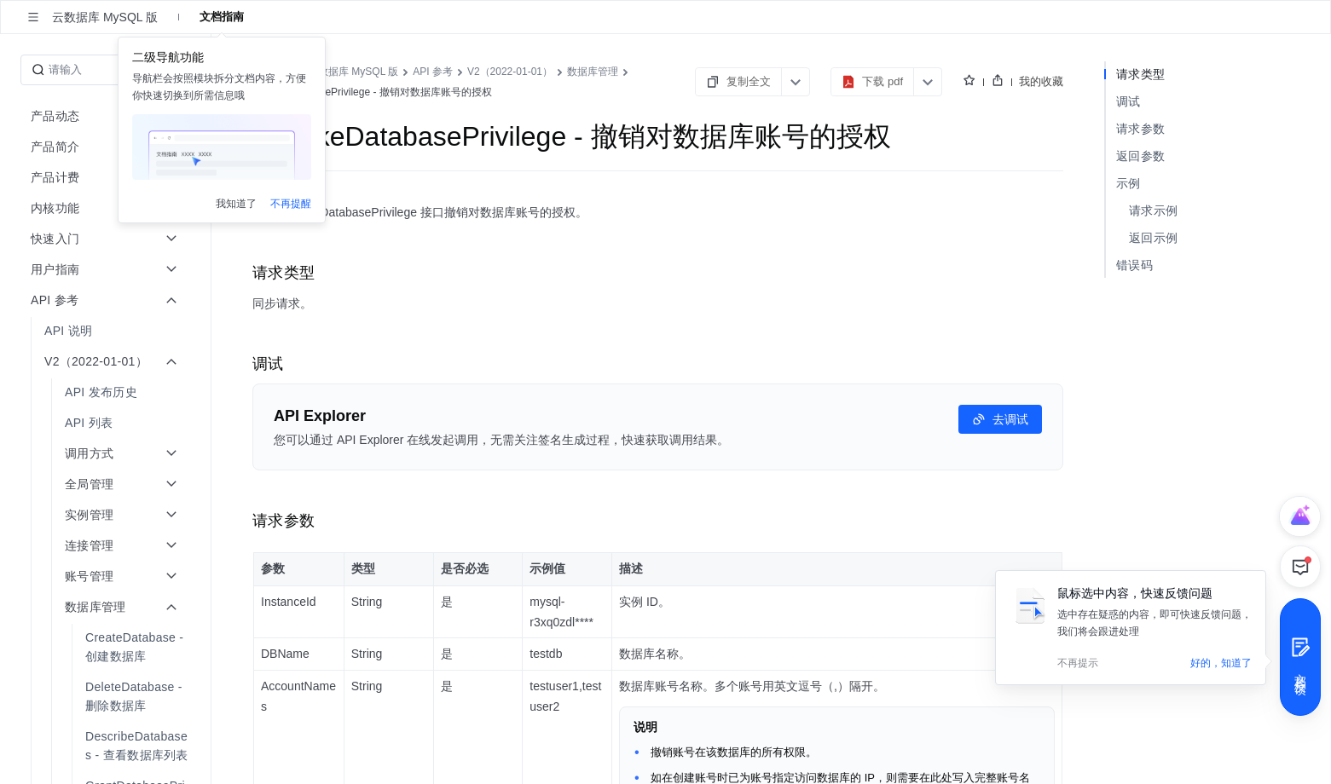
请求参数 (1140, 128)
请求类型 (1140, 74)
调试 (1128, 101)
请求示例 (1153, 210)
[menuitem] (107, 330)
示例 (1128, 183)
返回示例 (1153, 238)
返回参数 (1140, 156)
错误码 (1134, 265)
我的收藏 (1041, 81)
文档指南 (222, 16)
